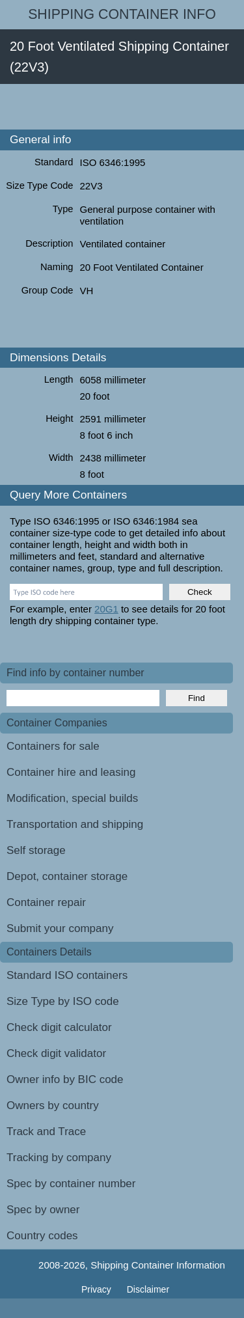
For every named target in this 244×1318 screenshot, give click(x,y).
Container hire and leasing (71, 772)
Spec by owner (43, 1209)
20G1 (106, 608)
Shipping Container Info (122, 14)
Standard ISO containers (67, 975)
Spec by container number (71, 1183)
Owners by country (53, 1105)
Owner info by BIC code (65, 1079)
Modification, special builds (72, 798)
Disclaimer (148, 1289)
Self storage (36, 850)
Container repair (46, 902)
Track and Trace (46, 1131)
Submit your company (60, 928)
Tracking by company (59, 1157)
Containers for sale (53, 746)
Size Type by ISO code (63, 1001)
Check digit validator (56, 1053)
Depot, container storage (67, 876)
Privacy (97, 1289)
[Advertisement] (122, 106)
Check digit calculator (59, 1027)
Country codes (42, 1235)
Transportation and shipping (75, 824)
